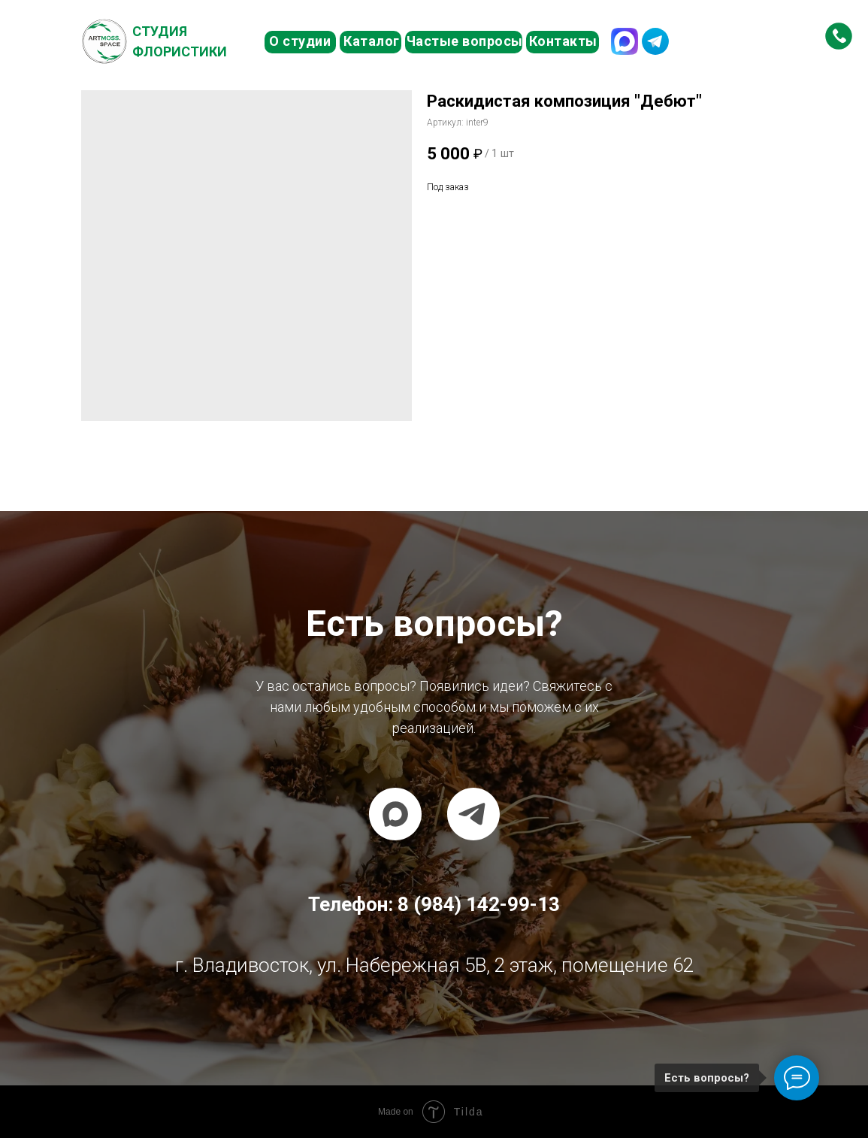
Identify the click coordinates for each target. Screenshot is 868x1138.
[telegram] (473, 814)
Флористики (179, 51)
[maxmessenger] (395, 814)
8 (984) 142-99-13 (732, 41)
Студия (159, 31)
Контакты (563, 41)
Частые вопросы (465, 41)
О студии (300, 41)
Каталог (371, 41)
